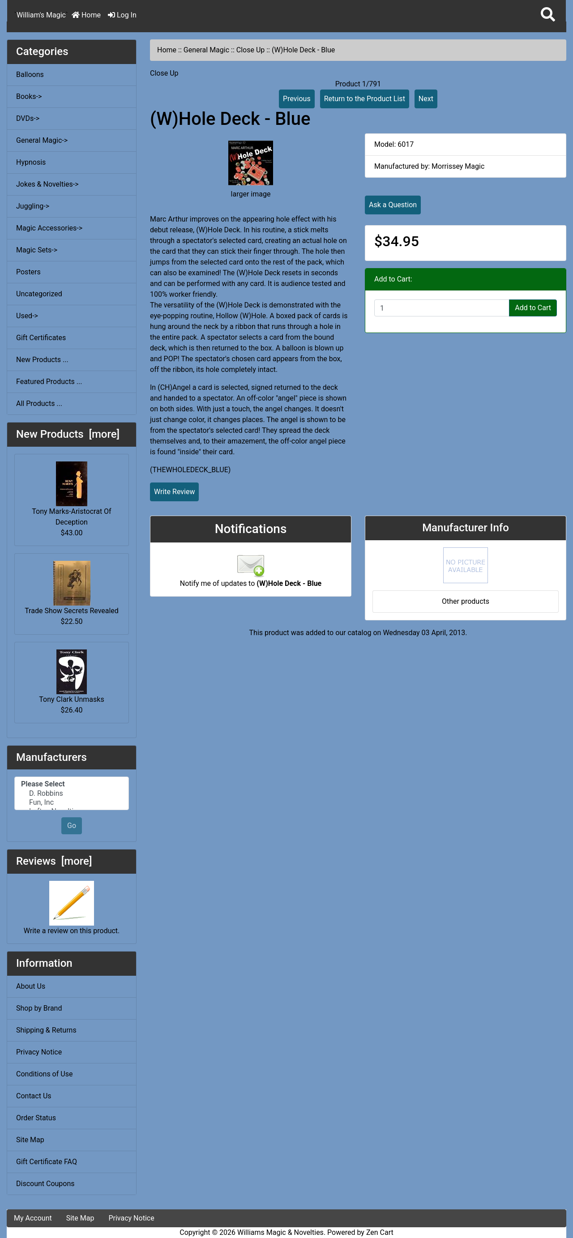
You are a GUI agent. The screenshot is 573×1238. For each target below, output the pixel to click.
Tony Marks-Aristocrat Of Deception (71, 493)
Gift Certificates (41, 337)
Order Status (36, 1118)
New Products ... (42, 359)
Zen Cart (379, 1232)
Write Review (174, 491)
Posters (28, 272)
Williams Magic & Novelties (280, 1232)
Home (86, 15)
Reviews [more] (54, 861)
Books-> (29, 96)
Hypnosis (31, 162)
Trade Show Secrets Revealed (72, 588)
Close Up (250, 50)
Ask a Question (393, 205)
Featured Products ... (49, 381)
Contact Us (33, 1096)
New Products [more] (68, 434)
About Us (30, 986)
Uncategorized (39, 294)
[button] (548, 15)
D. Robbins (71, 793)
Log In (122, 15)
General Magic (206, 50)
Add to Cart (533, 307)
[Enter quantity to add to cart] (441, 307)
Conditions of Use (44, 1074)
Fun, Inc (71, 802)
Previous (297, 98)
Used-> (27, 316)
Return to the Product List (364, 98)
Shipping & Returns (46, 1030)
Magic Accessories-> (49, 228)
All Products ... (39, 403)
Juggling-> (32, 206)
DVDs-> (27, 118)
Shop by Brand (39, 1008)
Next (426, 98)
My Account (33, 1218)
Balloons (30, 74)
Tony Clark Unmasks (71, 676)
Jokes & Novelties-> (47, 184)
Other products (465, 601)
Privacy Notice (39, 1052)
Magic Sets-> (36, 250)
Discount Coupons (45, 1183)
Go (71, 825)
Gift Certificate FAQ (46, 1161)
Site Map (30, 1140)
